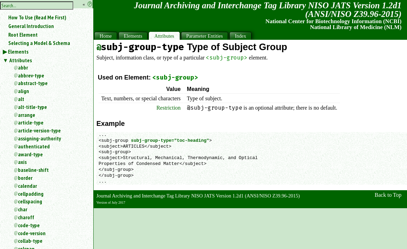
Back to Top (388, 195)
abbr (23, 67)
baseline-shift (33, 169)
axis (22, 161)
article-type (31, 122)
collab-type (30, 240)
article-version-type (39, 130)
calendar (27, 185)
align (23, 90)
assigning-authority (39, 138)
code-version (32, 233)
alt (21, 98)
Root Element (23, 34)
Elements (18, 51)
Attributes (20, 60)
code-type (29, 225)
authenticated (34, 146)
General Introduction (31, 25)
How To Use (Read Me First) (37, 17)
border (25, 177)
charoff (26, 217)
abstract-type (33, 83)
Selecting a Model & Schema (39, 42)
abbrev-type (31, 75)
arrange (26, 114)
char (22, 209)
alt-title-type (32, 106)
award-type (30, 154)
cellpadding (31, 193)
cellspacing (30, 201)
